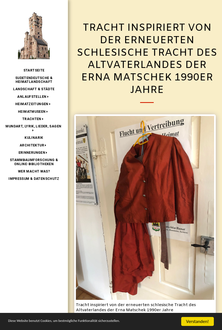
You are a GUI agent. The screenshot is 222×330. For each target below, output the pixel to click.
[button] (33, 96)
